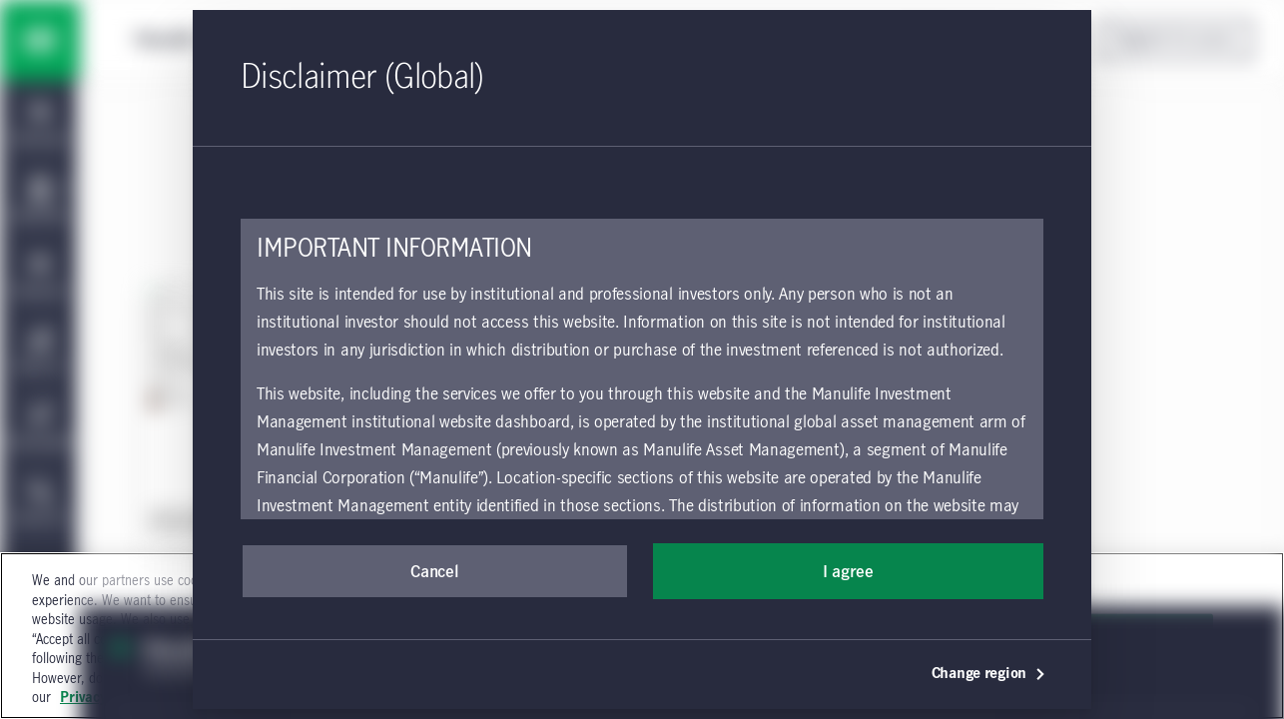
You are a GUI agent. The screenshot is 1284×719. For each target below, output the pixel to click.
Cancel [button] (434, 572)
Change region (989, 674)
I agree (848, 572)
